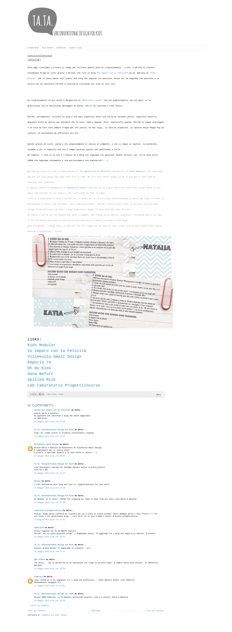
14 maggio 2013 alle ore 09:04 (49, 456)
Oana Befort (40, 374)
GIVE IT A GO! (75, 48)
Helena (37, 481)
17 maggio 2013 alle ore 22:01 (49, 586)
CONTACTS (61, 48)
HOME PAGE (33, 48)
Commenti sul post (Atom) (54, 615)
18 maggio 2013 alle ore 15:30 (49, 601)
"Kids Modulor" (137, 171)
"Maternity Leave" (76, 188)
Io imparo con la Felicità (57, 351)
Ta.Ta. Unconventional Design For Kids (54, 430)
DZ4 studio (39, 560)
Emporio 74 (39, 362)
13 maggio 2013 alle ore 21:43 (49, 436)
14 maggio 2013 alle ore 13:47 (49, 552)
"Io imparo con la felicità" (95, 171)
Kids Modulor (43, 345)
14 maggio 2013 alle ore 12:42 (49, 520)
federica (38, 577)
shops (60, 394)
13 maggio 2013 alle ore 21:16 (49, 422)
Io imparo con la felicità (112, 73)
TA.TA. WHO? (47, 48)
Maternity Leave (91, 100)
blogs (54, 394)
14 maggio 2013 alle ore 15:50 (49, 569)
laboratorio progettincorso (48, 511)
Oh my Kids (39, 368)
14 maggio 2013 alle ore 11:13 (49, 473)
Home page (96, 611)
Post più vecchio (155, 611)
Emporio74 (39, 528)
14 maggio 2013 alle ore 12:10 (49, 488)
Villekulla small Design (46, 444)
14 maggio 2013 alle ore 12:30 (49, 503)
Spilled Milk (42, 379)
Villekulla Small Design (54, 356)
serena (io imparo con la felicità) (52, 410)
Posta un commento (40, 606)
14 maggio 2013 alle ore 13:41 (49, 537)
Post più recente (36, 611)
